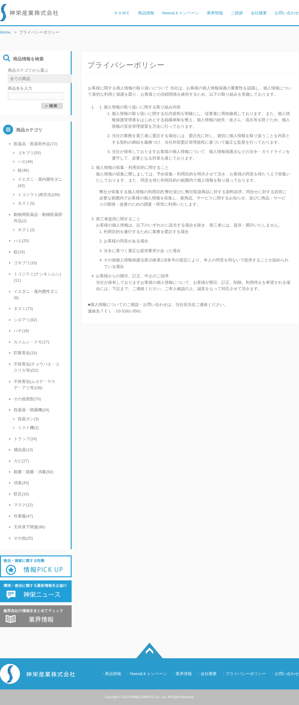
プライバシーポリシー (245, 673)
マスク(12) (23, 505)
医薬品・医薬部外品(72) (35, 143)
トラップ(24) (25, 438)
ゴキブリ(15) (25, 262)
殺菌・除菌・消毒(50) (33, 471)
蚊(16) (19, 252)
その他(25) (23, 538)
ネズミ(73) (23, 308)
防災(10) (21, 494)
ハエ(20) (21, 240)
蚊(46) (23, 170)
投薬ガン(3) (28, 419)
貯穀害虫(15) (25, 352)
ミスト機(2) (28, 427)
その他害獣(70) (27, 399)
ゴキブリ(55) (29, 152)
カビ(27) (21, 461)
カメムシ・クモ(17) (31, 342)
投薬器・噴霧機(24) (31, 409)
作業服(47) (23, 516)
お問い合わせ (287, 673)
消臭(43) (21, 482)
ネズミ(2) (26, 229)
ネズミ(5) (26, 203)
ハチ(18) (21, 330)
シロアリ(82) (25, 319)
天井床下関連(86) (29, 527)
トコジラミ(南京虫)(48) (39, 194)
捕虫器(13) (23, 449)
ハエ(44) (25, 161)
